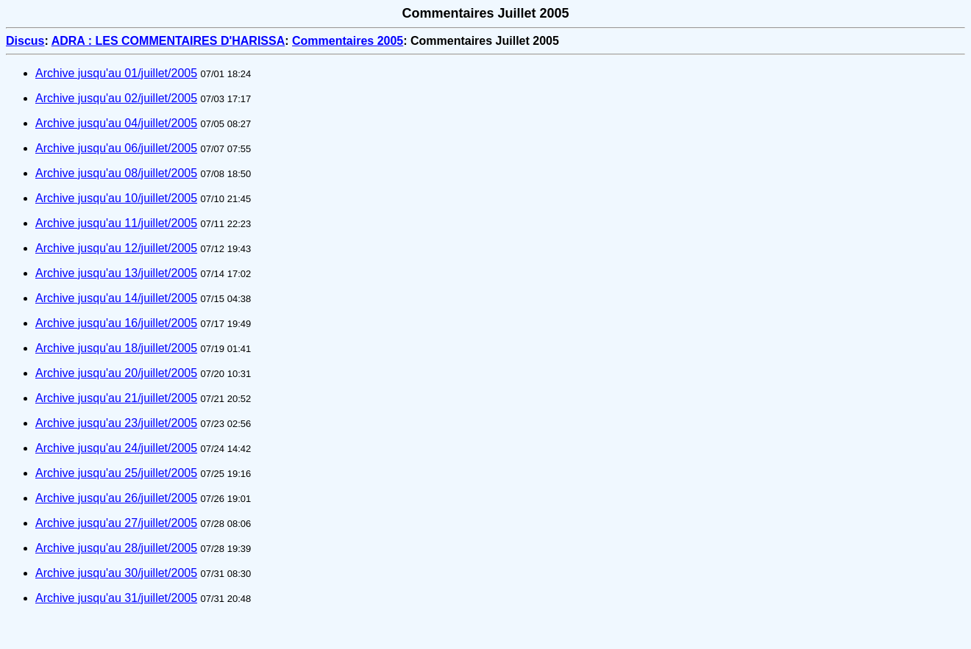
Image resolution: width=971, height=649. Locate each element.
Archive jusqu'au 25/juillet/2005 (116, 473)
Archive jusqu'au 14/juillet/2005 (116, 298)
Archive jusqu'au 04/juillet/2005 (116, 123)
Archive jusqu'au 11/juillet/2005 (116, 223)
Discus (25, 41)
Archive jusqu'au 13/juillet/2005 (116, 273)
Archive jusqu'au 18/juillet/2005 (116, 348)
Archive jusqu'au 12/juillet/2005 (116, 248)
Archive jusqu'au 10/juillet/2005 (116, 198)
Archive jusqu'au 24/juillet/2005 (116, 448)
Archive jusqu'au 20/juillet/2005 (116, 373)
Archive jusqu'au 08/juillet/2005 (116, 173)
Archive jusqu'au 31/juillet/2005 (116, 598)
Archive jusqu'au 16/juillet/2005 (116, 323)
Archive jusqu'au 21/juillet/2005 (116, 398)
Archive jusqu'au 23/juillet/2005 (116, 423)
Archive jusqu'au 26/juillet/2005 (116, 498)
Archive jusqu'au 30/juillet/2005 (116, 573)
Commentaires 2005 (347, 41)
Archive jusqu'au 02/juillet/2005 (116, 98)
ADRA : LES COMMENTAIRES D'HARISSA (168, 41)
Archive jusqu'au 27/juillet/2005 (116, 523)
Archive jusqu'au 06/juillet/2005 (116, 148)
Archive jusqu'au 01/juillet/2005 (116, 73)
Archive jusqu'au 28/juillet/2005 (116, 548)
